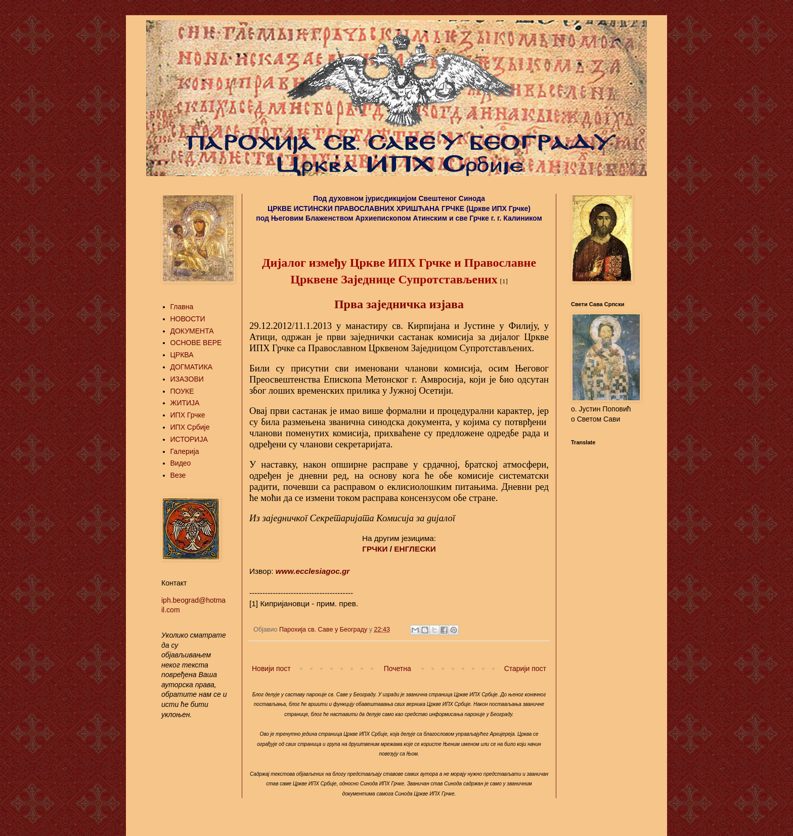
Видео (180, 463)
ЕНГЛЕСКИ (414, 549)
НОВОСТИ (187, 319)
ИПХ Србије (190, 427)
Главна (182, 307)
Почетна (397, 668)
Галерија (184, 451)
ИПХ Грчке (187, 415)
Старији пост (525, 668)
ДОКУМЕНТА (192, 331)
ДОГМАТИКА (191, 367)
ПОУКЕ (182, 391)
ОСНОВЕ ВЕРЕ (196, 343)
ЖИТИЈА (185, 403)
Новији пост (271, 668)
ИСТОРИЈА (189, 439)
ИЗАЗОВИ (187, 379)
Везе (178, 475)
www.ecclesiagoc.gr (313, 571)
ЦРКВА (182, 355)
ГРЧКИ (374, 549)
